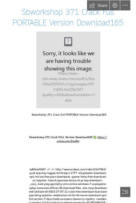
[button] (98, 5)
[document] (68, 101)
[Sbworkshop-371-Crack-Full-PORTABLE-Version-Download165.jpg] (68, 69)
